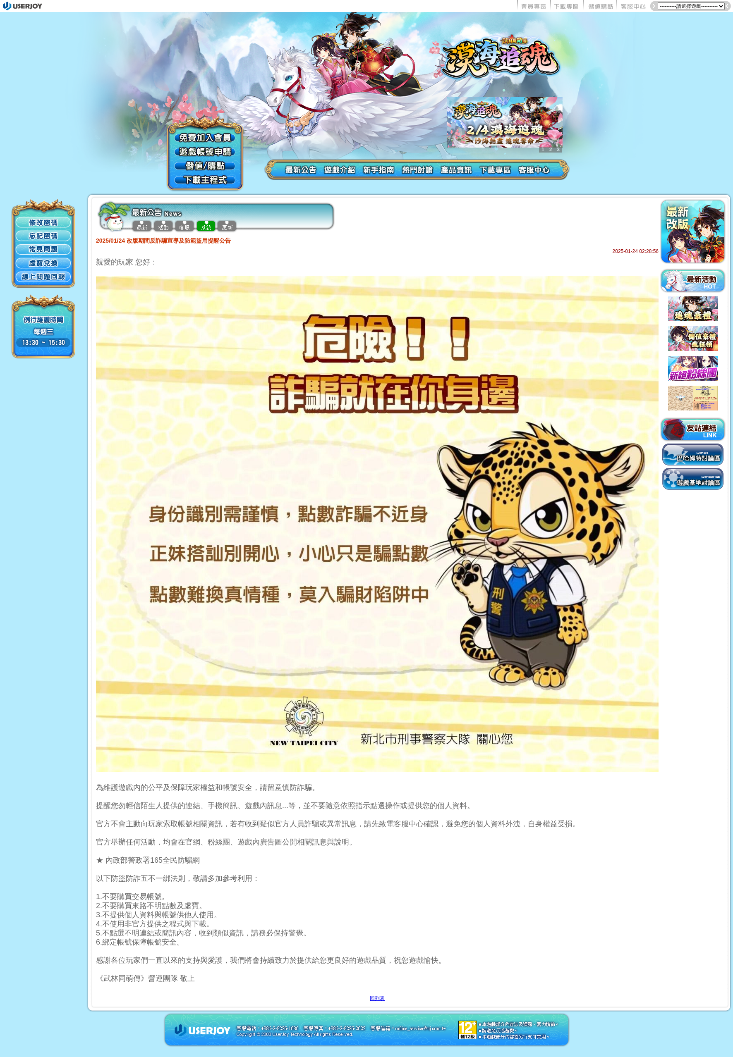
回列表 (377, 998)
